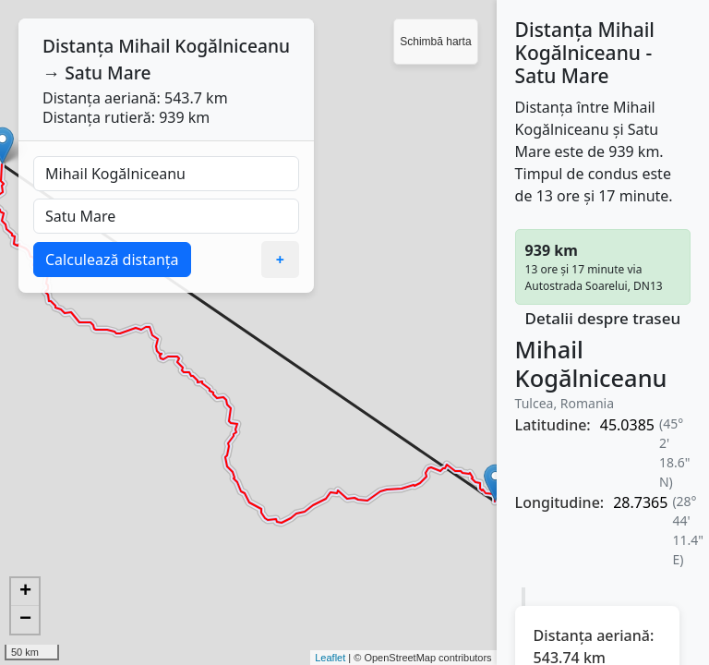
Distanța (78, 45)
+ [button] (25, 592)
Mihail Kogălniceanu (204, 45)
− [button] (25, 620)
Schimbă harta (435, 41)
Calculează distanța (112, 259)
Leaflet (330, 657)
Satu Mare (107, 72)
